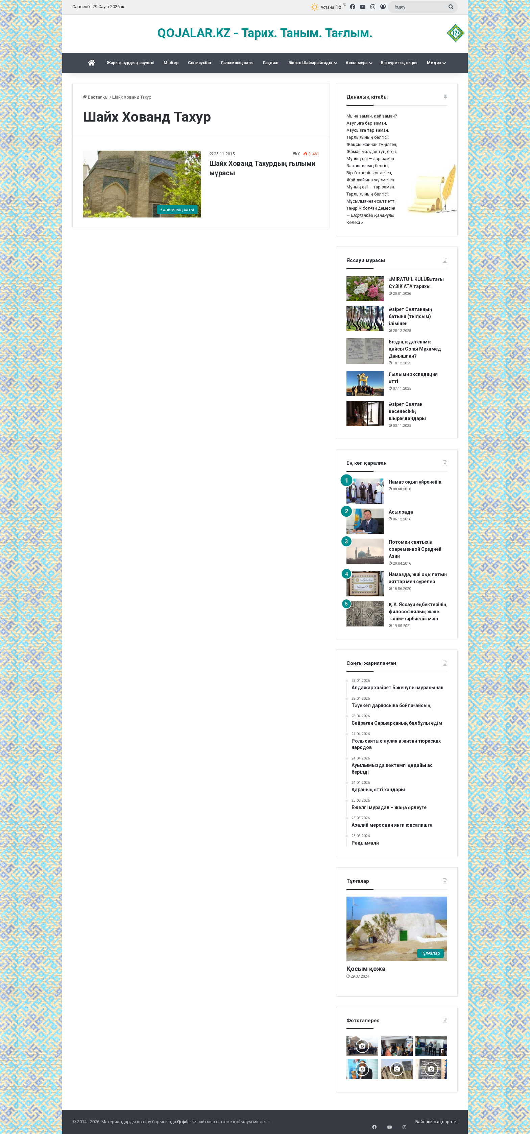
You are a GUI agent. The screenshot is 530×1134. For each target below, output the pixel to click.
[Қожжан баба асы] (431, 1069)
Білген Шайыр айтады (310, 62)
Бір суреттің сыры (399, 62)
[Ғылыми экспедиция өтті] (365, 383)
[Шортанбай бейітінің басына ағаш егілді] (397, 1069)
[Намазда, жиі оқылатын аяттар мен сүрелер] (365, 583)
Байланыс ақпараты (436, 1121)
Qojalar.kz (186, 1121)
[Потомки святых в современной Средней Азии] (365, 551)
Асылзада (401, 512)
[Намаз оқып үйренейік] (365, 491)
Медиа (434, 62)
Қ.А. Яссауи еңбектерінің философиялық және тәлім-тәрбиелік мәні (418, 611)
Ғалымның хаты (237, 62)
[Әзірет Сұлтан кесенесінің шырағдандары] (365, 413)
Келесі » (354, 222)
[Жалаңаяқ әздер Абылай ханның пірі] (431, 1046)
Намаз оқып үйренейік (415, 482)
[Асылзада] (365, 521)
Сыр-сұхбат (200, 62)
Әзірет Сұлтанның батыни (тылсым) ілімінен (410, 316)
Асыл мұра (356, 62)
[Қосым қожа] (396, 929)
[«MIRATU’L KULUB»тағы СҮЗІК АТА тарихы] (365, 288)
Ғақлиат (271, 62)
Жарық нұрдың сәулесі (130, 62)
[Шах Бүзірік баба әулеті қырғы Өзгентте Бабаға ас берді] (362, 1046)
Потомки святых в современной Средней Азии (415, 549)
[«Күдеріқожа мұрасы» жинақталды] (397, 1046)
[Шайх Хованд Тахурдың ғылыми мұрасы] (142, 184)
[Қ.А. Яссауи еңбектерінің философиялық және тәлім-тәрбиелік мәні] (365, 613)
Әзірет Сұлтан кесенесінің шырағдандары (407, 411)
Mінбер (171, 62)
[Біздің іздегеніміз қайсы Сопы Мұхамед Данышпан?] (365, 351)
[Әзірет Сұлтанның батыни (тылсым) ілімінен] (365, 318)
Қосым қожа (365, 968)
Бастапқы (96, 97)
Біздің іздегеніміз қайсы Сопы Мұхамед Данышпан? (415, 349)
